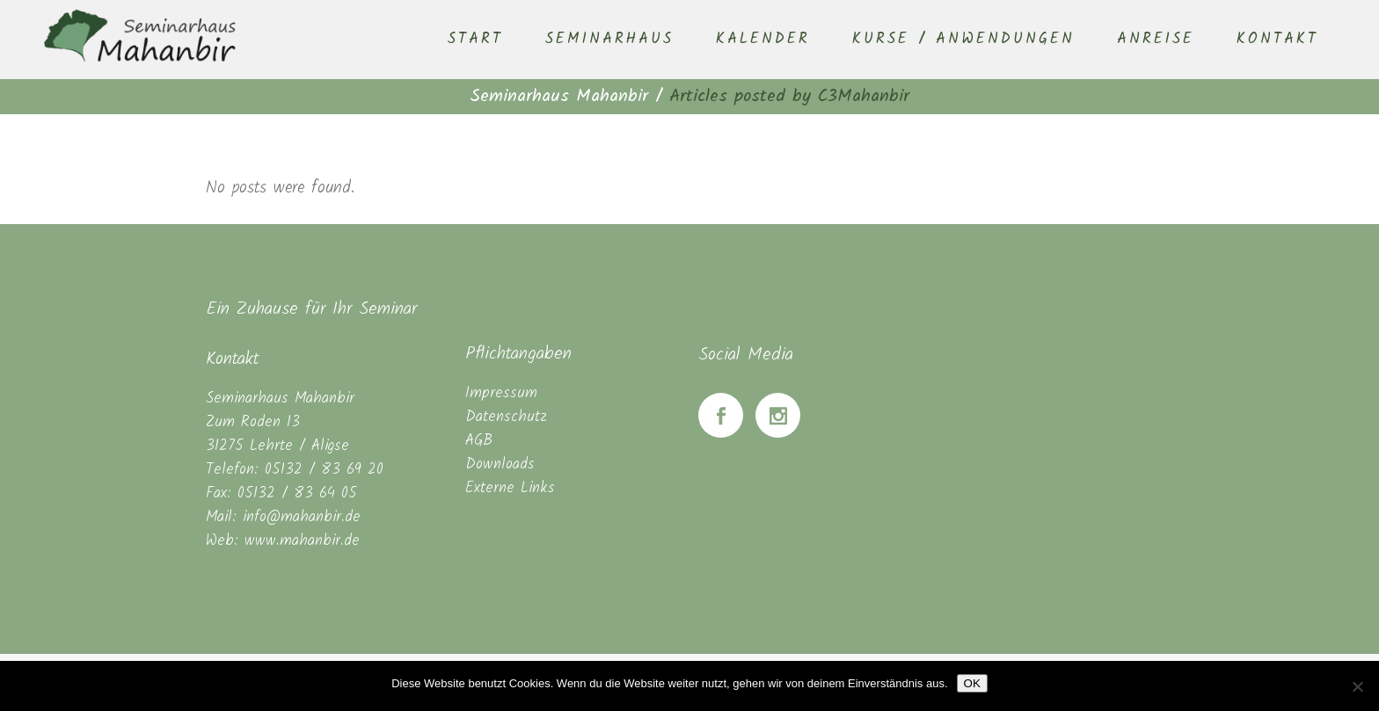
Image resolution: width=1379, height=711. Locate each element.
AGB (478, 441)
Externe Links (510, 488)
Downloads (500, 464)
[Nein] (1357, 686)
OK (972, 683)
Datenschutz (506, 417)
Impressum (501, 393)
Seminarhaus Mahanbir (559, 97)
